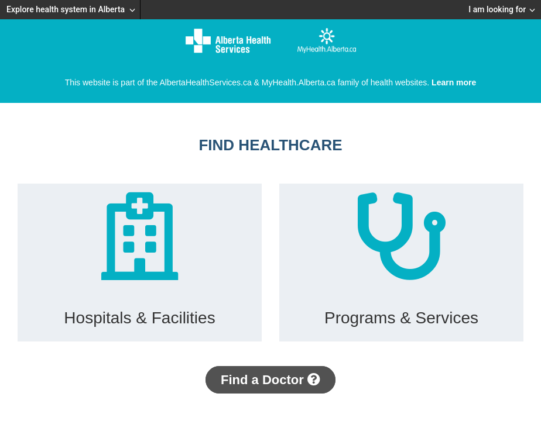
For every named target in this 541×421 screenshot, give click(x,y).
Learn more (454, 82)
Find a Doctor (270, 379)
